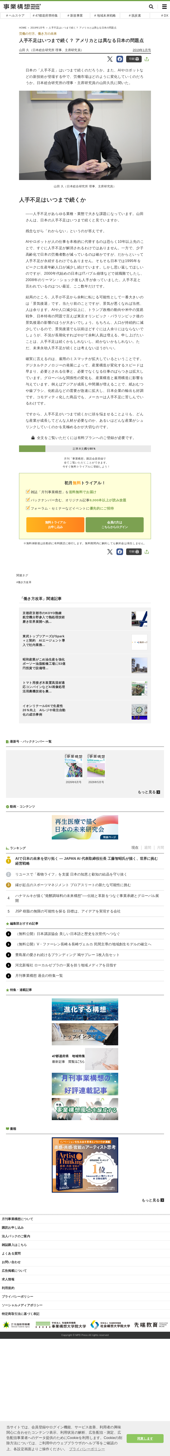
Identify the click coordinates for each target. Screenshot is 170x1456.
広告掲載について (14, 1270)
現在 (135, 847)
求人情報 (8, 1279)
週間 (147, 847)
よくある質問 (11, 1253)
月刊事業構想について (17, 1219)
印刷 (134, 59)
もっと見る (147, 792)
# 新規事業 (75, 15)
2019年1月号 (37, 27)
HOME (23, 27)
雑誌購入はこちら (14, 1245)
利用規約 (8, 1288)
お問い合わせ (11, 1262)
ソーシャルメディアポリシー (22, 1305)
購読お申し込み (13, 1227)
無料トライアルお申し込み (55, 525)
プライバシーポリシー (17, 1296)
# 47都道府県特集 (45, 15)
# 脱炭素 (135, 15)
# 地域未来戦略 (105, 15)
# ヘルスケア (15, 15)
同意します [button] (145, 1438)
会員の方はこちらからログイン (114, 525)
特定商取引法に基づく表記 (20, 1314)
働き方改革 (24, 582)
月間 (160, 847)
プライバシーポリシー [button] (87, 1449)
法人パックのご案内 (16, 1236)
